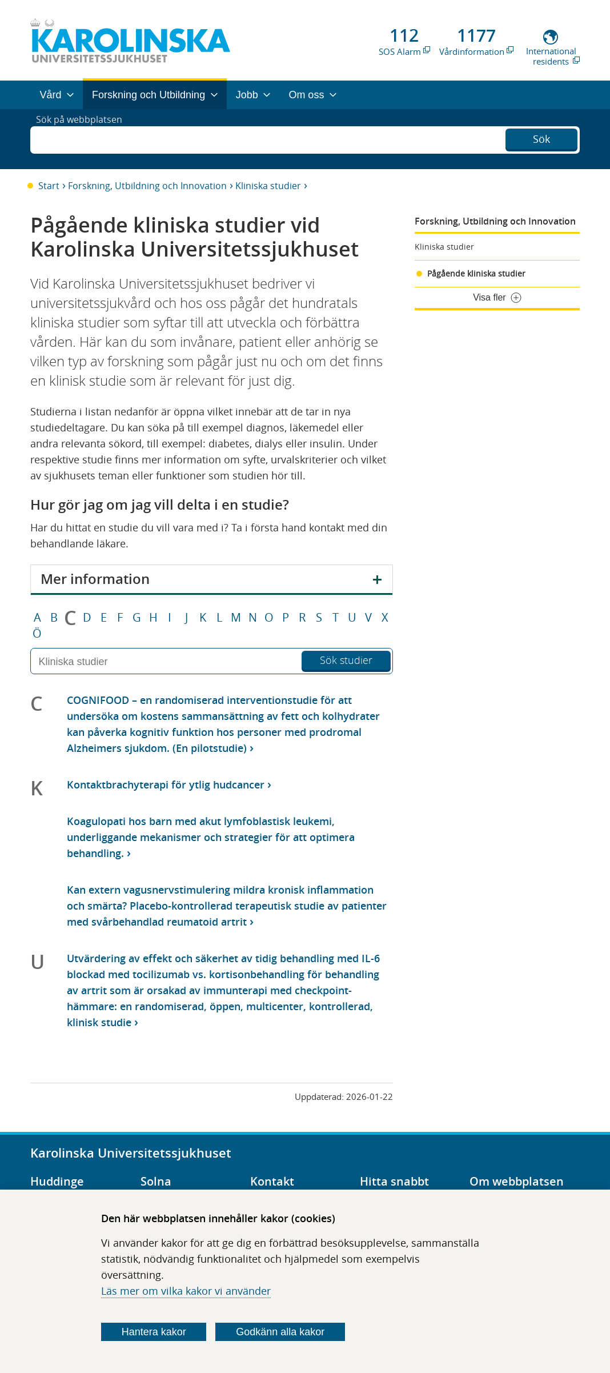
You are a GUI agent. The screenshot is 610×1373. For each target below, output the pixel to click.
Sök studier (346, 660)
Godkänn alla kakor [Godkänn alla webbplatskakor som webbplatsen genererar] (280, 1332)
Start (48, 185)
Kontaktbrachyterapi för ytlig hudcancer (165, 784)
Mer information (95, 579)
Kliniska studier (268, 185)
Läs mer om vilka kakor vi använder (186, 1291)
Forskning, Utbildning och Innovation (147, 185)
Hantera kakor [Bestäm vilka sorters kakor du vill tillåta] (154, 1332)
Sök (541, 138)
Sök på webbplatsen (84, 139)
